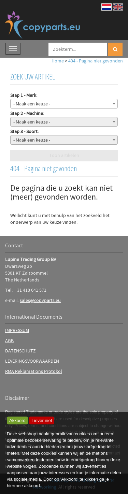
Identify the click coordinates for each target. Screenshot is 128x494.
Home (58, 61)
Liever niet (41, 420)
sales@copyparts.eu (40, 300)
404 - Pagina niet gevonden (95, 61)
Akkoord (17, 420)
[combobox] (64, 103)
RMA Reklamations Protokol (33, 371)
